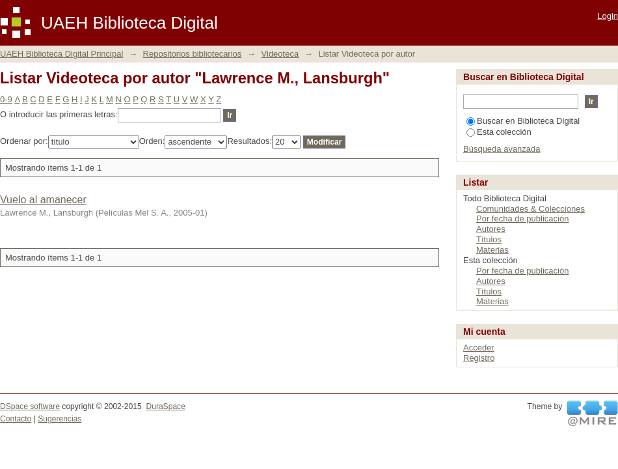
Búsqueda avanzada (502, 149)
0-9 (6, 99)
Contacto (15, 418)
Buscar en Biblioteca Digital (523, 121)
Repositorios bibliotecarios (192, 54)
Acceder (478, 347)
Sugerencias (59, 418)
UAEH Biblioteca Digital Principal (61, 54)
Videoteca (280, 54)
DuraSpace (165, 406)
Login (607, 16)
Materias (492, 250)
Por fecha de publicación (522, 218)
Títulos (489, 239)
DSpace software (30, 406)
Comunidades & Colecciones (530, 209)
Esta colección (498, 132)
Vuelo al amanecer (43, 199)
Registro (478, 358)
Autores (490, 229)
